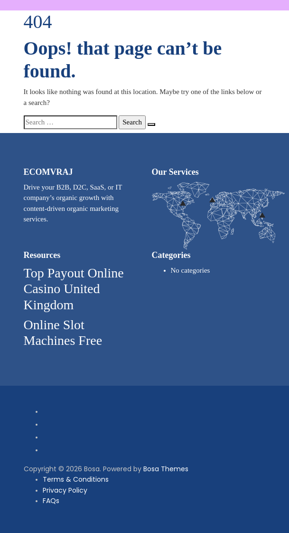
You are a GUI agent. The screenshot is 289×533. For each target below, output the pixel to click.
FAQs (51, 500)
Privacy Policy (65, 490)
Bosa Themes (165, 469)
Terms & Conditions (76, 479)
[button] (259, 5)
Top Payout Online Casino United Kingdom (74, 289)
